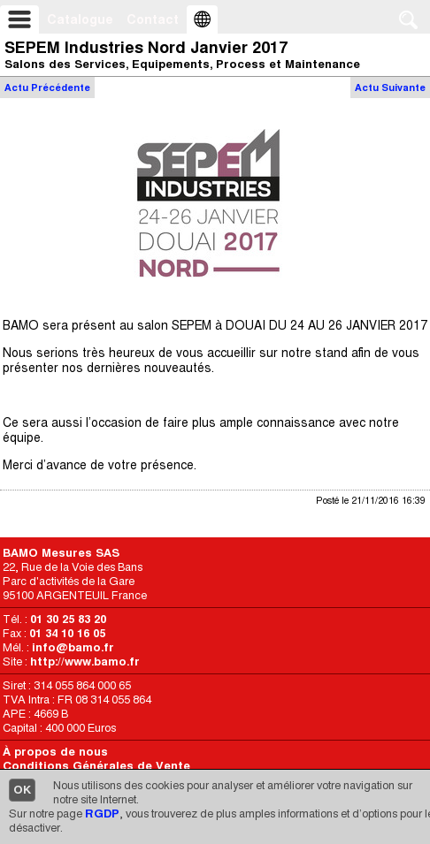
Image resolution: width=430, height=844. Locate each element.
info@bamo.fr (73, 647)
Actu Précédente (47, 87)
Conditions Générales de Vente (96, 765)
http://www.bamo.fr (85, 661)
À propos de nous (55, 751)
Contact (153, 19)
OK (22, 789)
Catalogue (80, 19)
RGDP (102, 813)
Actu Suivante (390, 87)
